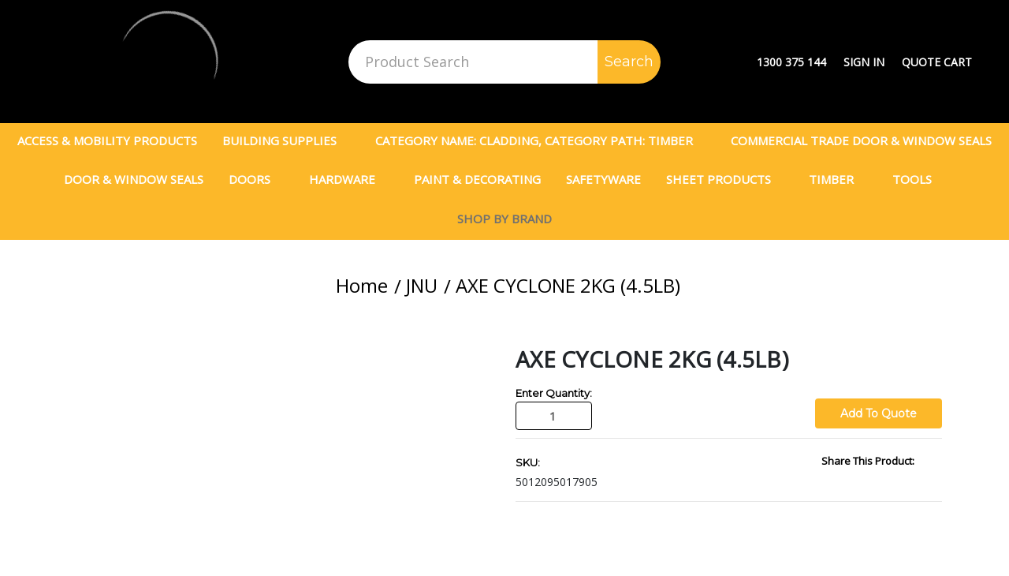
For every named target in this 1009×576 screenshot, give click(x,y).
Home (362, 285)
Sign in (863, 61)
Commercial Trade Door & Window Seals (861, 140)
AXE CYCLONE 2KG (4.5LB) (568, 285)
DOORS (256, 179)
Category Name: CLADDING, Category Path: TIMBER (540, 140)
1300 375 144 (791, 61)
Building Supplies (286, 140)
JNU (421, 285)
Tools (918, 179)
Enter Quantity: (554, 393)
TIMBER (838, 179)
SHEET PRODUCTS (725, 179)
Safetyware (603, 179)
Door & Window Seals (133, 179)
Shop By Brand (504, 218)
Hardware (349, 179)
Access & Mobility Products (107, 140)
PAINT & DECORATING (477, 179)
